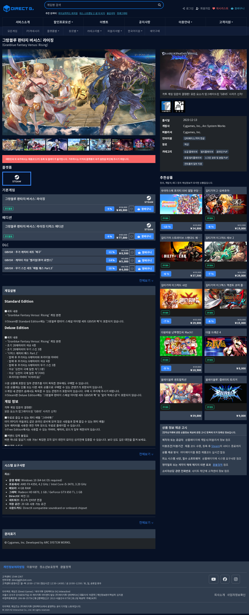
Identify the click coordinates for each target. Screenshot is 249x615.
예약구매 (155, 31)
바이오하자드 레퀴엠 (68, 13)
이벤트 (104, 22)
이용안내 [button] (184, 22)
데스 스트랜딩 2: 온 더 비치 (92, 13)
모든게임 (12, 31)
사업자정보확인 (236, 595)
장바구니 (237, 8)
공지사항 (144, 22)
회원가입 (203, 8)
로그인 (188, 8)
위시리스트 (220, 8)
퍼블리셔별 (114, 31)
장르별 (72, 31)
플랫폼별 (52, 31)
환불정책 (218, 465)
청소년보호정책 (49, 567)
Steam (215, 446)
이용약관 (32, 567)
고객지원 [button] (225, 22)
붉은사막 (111, 13)
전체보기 (146, 280)
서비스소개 (23, 22)
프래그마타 (122, 13)
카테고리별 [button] (93, 31)
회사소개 (219, 595)
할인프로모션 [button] (62, 22)
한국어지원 (134, 31)
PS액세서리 (32, 31)
